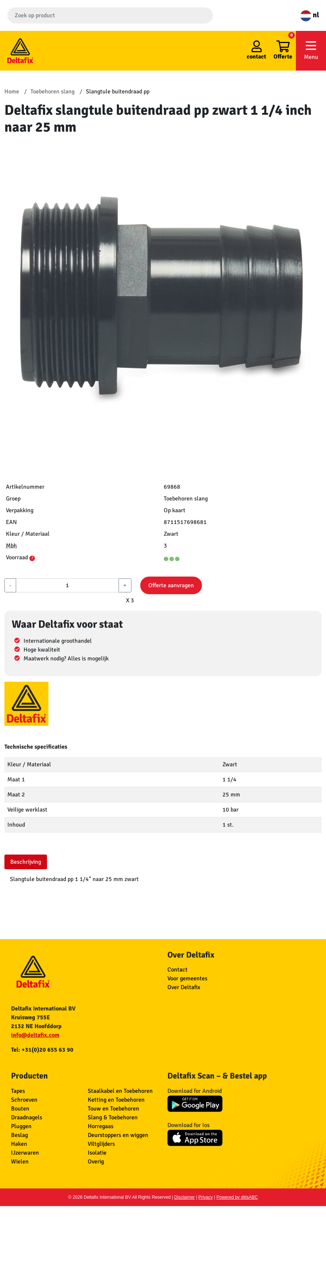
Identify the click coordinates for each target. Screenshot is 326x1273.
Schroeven (24, 1099)
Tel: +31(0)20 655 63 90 (42, 1049)
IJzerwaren (25, 1152)
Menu (311, 50)
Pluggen (21, 1126)
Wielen (20, 1161)
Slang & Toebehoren (113, 1117)
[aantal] (67, 585)
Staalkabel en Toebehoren (120, 1091)
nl (309, 14)
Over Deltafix (183, 987)
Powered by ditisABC (237, 1197)
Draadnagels (26, 1117)
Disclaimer (184, 1197)
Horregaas (100, 1126)
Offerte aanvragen (171, 585)
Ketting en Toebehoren (116, 1099)
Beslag (19, 1135)
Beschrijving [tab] (25, 862)
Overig (96, 1161)
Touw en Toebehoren (113, 1108)
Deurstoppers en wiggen (118, 1135)
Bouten (20, 1108)
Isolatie (97, 1152)
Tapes (18, 1091)
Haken (19, 1144)
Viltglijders (101, 1144)
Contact (177, 969)
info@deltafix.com (35, 1035)
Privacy (205, 1197)
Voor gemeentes (187, 978)
